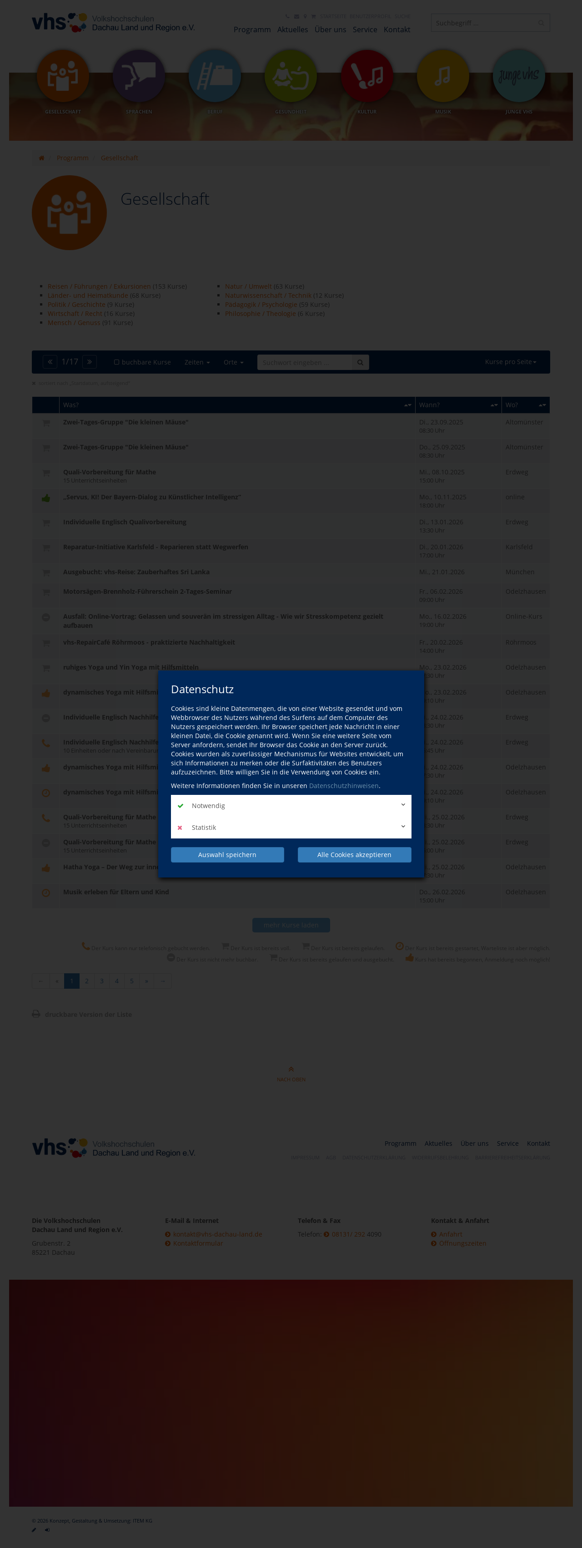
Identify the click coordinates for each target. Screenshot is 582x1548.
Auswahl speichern (227, 854)
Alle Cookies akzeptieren (354, 854)
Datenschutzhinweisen (344, 785)
